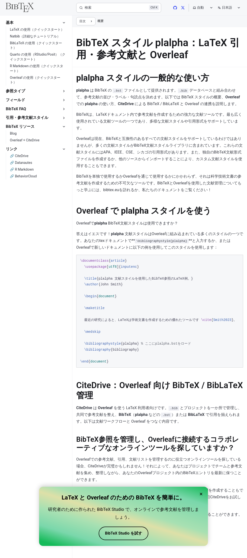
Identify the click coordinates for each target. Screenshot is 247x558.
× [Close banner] (201, 494)
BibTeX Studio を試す (123, 533)
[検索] (118, 8)
